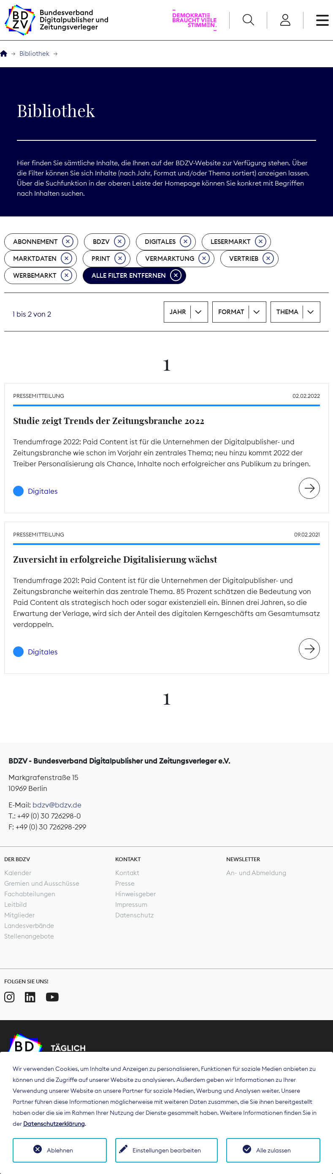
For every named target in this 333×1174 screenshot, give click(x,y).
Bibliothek (34, 53)
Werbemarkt (42, 275)
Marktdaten (42, 258)
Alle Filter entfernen (136, 275)
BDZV (109, 241)
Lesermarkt (238, 241)
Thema (287, 312)
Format (231, 312)
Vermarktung (177, 258)
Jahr (178, 312)
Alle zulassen (273, 1150)
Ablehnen (60, 1150)
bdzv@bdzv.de (56, 805)
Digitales (168, 241)
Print (109, 258)
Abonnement (43, 241)
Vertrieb (251, 258)
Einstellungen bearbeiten (167, 1150)
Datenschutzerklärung (54, 1123)
